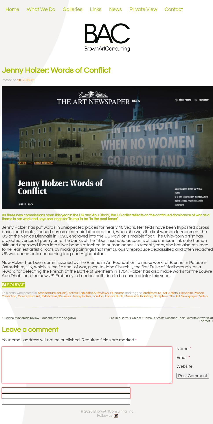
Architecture (152, 293)
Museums (117, 293)
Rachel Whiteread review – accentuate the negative (39, 318)
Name (183, 349)
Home (12, 9)
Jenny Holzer (81, 296)
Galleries (72, 9)
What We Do (41, 9)
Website (184, 366)
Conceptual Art (29, 296)
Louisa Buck (114, 296)
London (98, 296)
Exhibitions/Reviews (94, 293)
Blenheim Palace (191, 293)
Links (95, 9)
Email (183, 357)
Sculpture (161, 296)
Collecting (9, 296)
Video (203, 296)
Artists (73, 293)
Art (165, 293)
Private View (143, 9)
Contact (174, 9)
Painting (146, 296)
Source (13, 284)
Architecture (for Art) (52, 293)
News (115, 9)
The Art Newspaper (183, 296)
